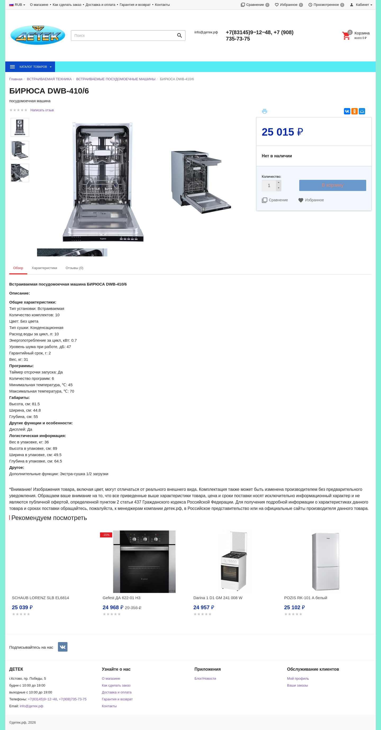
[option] (54, 579)
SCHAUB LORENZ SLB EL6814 (40, 597)
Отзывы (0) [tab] (74, 268)
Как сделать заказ (67, 5)
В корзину (332, 185)
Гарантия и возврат (135, 5)
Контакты (162, 5)
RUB (18, 5)
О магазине (39, 5)
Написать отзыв (42, 110)
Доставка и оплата (100, 5)
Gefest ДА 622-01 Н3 (121, 597)
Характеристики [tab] (44, 268)
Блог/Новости (205, 678)
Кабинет (359, 5)
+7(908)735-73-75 (73, 699)
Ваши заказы (297, 685)
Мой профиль (298, 678)
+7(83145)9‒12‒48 (42, 699)
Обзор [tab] (18, 268)
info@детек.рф (206, 32)
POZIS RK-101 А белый (305, 597)
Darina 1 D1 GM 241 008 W (217, 597)
